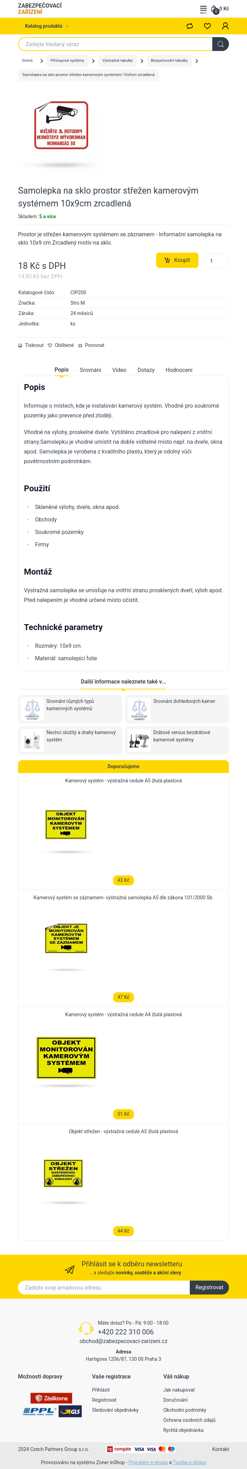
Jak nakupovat (179, 1390)
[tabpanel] (123, 522)
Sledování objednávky (115, 1410)
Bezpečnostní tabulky (169, 60)
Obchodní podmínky (184, 1410)
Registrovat (209, 1287)
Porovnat (91, 345)
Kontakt (220, 1449)
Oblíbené (61, 345)
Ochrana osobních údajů (189, 1420)
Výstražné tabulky (117, 60)
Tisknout (31, 345)
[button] (225, 26)
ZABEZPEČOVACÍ (40, 8)
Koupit (177, 260)
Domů (27, 60)
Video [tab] (119, 370)
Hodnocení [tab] (179, 370)
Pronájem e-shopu (148, 1462)
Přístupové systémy (67, 60)
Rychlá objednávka (183, 1430)
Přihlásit (101, 1390)
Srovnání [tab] (90, 370)
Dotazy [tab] (145, 370)
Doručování (175, 1400)
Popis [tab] (61, 369)
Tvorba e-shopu (189, 1462)
